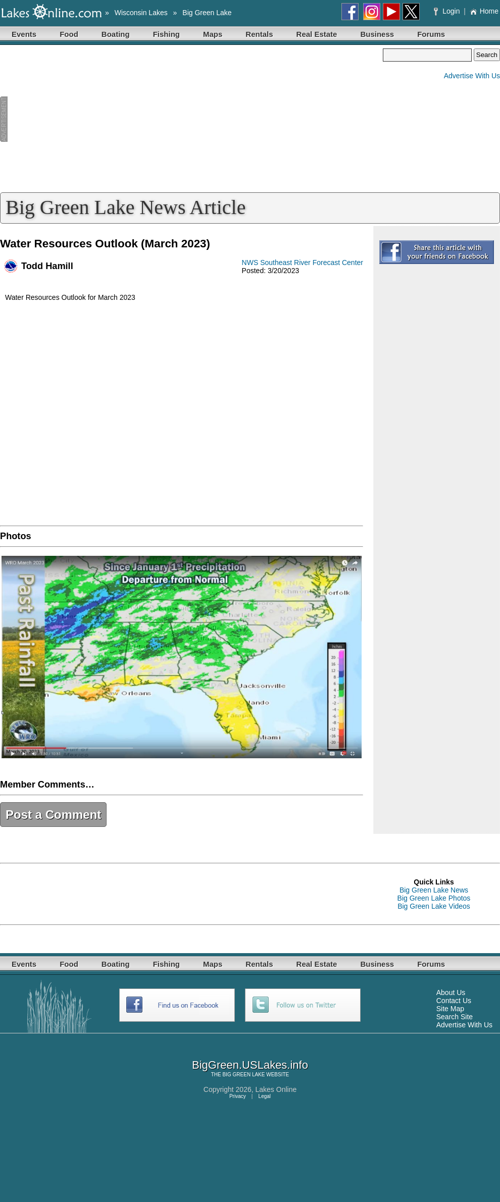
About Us (451, 992)
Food (69, 34)
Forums (431, 34)
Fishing (166, 34)
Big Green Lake (206, 13)
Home (484, 11)
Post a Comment (53, 814)
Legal (265, 1096)
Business (377, 34)
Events (24, 34)
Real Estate (316, 34)
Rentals (259, 34)
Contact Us (453, 1001)
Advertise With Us (472, 76)
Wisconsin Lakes (141, 13)
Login (448, 11)
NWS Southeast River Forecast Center (302, 262)
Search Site (454, 1017)
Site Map (450, 1009)
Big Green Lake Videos (433, 906)
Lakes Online (276, 1089)
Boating (116, 34)
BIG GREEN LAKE (244, 1074)
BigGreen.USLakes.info (250, 1065)
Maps (212, 34)
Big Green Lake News (433, 890)
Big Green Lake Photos (434, 898)
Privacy (237, 1096)
